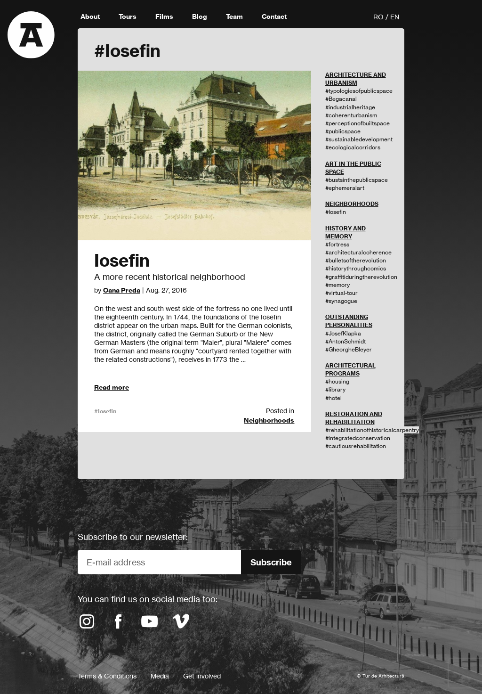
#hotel (333, 397)
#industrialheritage (350, 107)
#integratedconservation (357, 437)
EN (394, 17)
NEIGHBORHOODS (351, 203)
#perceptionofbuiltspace (357, 123)
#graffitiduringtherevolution (361, 276)
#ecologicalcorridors (352, 147)
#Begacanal (341, 98)
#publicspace (343, 131)
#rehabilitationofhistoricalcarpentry (372, 429)
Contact (274, 16)
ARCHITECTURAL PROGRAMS (350, 369)
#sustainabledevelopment (359, 139)
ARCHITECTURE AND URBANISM (355, 78)
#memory (337, 284)
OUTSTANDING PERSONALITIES (348, 320)
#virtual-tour (341, 292)
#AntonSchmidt (345, 341)
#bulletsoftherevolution (355, 260)
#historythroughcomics (355, 268)
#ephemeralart (344, 187)
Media (160, 676)
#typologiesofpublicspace (359, 90)
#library (335, 389)
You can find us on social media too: (147, 599)
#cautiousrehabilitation (355, 445)
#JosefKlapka (343, 333)
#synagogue (341, 300)
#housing (337, 381)
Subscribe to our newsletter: (133, 536)
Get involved (202, 676)
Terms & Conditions (107, 676)
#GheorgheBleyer (348, 349)
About (90, 16)
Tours (128, 16)
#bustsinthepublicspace (356, 179)
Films (164, 16)
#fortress (337, 244)
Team (234, 16)
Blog (199, 16)
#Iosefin (105, 411)
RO (378, 17)
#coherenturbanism (351, 115)
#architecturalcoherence (358, 252)
